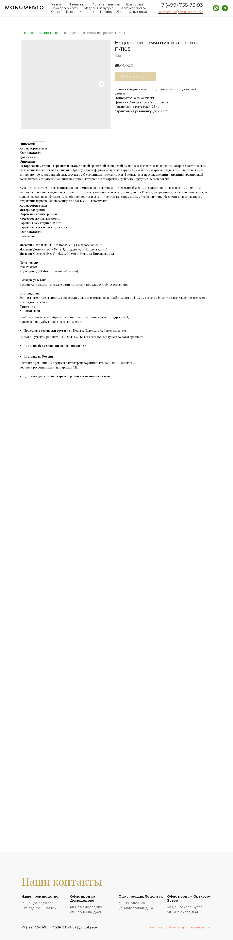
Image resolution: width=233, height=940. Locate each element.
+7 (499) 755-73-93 (181, 5)
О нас (55, 12)
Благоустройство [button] (132, 8)
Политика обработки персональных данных (180, 927)
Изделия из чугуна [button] (99, 8)
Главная (57, 4)
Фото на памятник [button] (106, 4)
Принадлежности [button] (65, 8)
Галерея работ (111, 12)
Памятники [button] (77, 4)
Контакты (86, 12)
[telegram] (225, 8)
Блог (69, 12)
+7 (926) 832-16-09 (63, 927)
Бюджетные (48, 33)
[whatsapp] (216, 8)
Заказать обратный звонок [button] (180, 12)
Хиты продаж (139, 12)
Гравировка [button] (135, 4)
